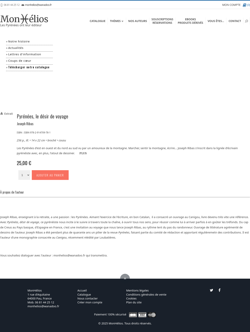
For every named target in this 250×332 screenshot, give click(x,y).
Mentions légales (137, 290)
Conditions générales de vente (146, 294)
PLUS (83, 153)
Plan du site (134, 302)
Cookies (131, 298)
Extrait (6, 113)
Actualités (15, 48)
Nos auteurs (137, 21)
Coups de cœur (19, 61)
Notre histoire (19, 41)
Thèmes (117, 21)
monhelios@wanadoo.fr (36, 5)
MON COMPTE (231, 5)
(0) (246, 5)
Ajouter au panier (50, 175)
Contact (235, 21)
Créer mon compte (89, 302)
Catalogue (97, 21)
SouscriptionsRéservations (162, 21)
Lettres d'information (24, 54)
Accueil (82, 290)
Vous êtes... (216, 21)
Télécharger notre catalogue (29, 67)
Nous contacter (87, 298)
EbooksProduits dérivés (190, 21)
